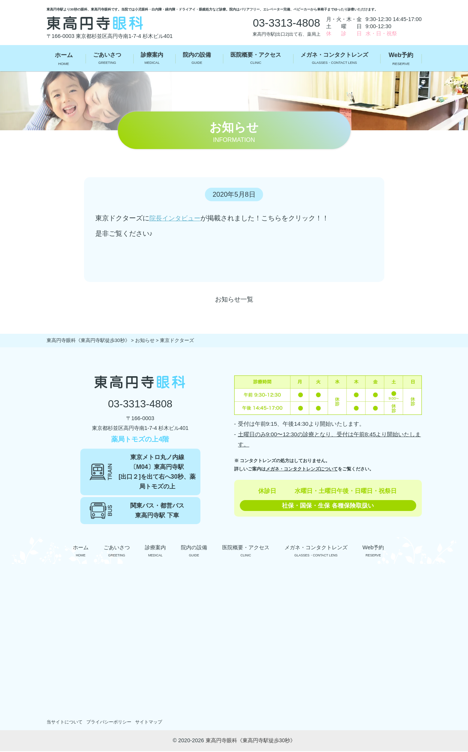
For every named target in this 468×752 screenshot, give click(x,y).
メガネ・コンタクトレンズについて (302, 469)
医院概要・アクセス (254, 59)
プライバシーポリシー (113, 722)
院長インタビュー (176, 218)
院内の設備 (195, 59)
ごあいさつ (105, 59)
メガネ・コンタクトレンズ (335, 59)
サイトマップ (156, 722)
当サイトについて (66, 722)
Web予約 (401, 59)
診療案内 (150, 59)
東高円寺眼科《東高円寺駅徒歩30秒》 (250, 741)
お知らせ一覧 (234, 299)
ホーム (64, 59)
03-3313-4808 (140, 404)
